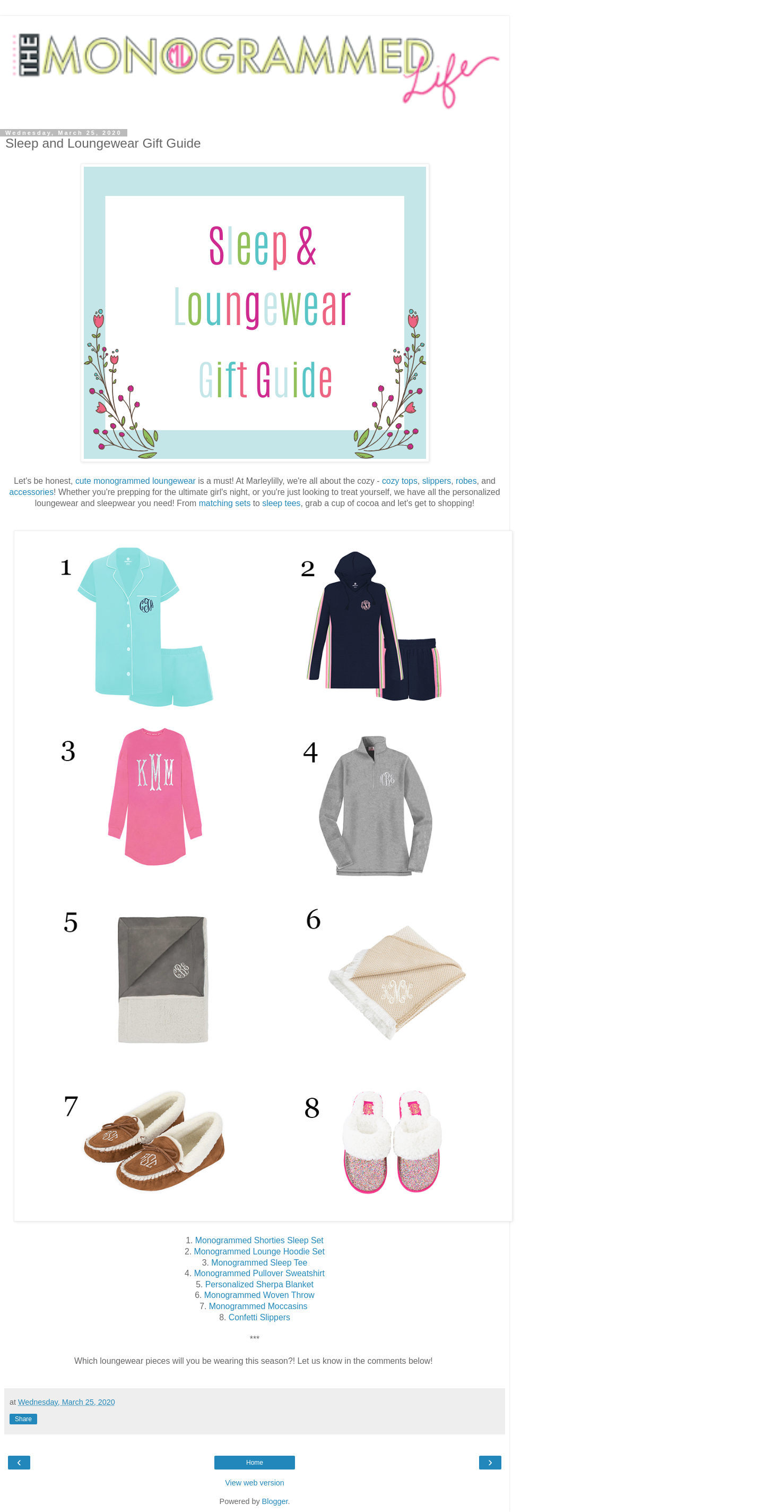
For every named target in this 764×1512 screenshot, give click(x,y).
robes (466, 480)
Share (23, 1419)
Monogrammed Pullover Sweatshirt (259, 1273)
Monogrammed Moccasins (259, 1306)
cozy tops (400, 480)
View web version (254, 1483)
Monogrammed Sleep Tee (259, 1262)
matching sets (225, 503)
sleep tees (281, 503)
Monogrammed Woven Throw (259, 1295)
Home (254, 1462)
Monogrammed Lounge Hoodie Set (259, 1251)
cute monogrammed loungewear (135, 480)
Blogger (275, 1501)
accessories (32, 492)
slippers (437, 480)
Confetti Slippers (259, 1317)
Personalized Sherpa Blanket (259, 1284)
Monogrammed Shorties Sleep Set (259, 1240)
